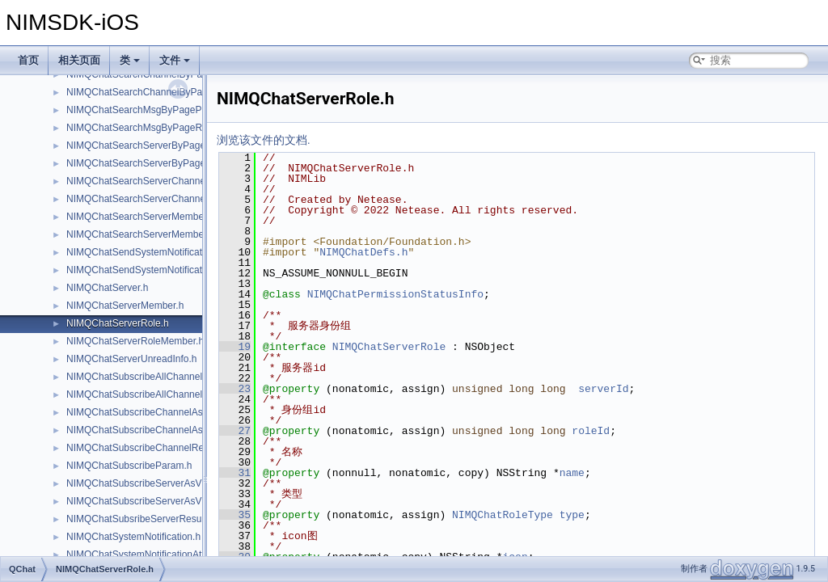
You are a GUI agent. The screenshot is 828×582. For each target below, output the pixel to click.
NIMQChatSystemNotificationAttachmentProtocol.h (175, 554)
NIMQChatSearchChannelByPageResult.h (157, 92)
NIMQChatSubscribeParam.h (129, 465)
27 (235, 431)
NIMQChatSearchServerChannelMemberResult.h (172, 199)
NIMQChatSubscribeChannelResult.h (146, 447)
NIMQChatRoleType (502, 515)
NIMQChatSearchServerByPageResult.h (153, 163)
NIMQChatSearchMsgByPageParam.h (149, 110)
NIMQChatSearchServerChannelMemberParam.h (173, 181)
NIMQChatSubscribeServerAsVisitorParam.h (162, 483)
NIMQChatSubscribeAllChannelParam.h (152, 376)
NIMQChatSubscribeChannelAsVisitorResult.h (165, 430)
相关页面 (79, 60)
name (572, 473)
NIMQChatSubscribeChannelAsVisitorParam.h (166, 412)
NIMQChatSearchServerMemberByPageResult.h (171, 234)
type (572, 515)
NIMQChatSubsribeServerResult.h (140, 519)
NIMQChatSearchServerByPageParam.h (154, 145)
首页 (28, 60)
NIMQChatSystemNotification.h (133, 536)
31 (235, 473)
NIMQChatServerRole (389, 347)
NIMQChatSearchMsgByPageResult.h (148, 127)
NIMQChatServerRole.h (117, 323)
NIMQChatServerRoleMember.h (135, 341)
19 (235, 347)
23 (235, 389)
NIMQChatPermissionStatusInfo (395, 294)
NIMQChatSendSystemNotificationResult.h (158, 270)
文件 (174, 60)
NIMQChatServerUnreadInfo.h (131, 359)
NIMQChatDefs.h (363, 252)
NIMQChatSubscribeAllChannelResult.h (152, 394)
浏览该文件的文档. (263, 139)
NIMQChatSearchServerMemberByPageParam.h (171, 216)
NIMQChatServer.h (107, 287)
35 (235, 515)
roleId (591, 431)
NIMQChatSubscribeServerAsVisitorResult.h (162, 501)
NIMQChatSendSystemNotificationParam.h (158, 252)
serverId (603, 389)
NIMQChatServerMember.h (125, 305)
